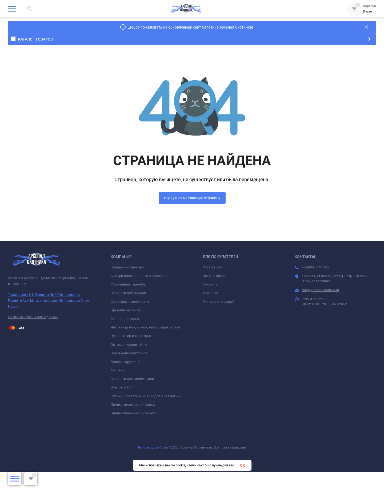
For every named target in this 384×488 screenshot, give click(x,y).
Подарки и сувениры (128, 283)
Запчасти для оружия (128, 309)
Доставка (210, 309)
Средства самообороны (130, 317)
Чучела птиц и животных (131, 352)
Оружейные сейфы (126, 326)
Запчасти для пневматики (132, 394)
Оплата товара (214, 291)
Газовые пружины (125, 377)
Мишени (118, 386)
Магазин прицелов (44, 316)
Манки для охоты (125, 334)
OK (242, 465)
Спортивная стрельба (128, 300)
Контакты (210, 300)
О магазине (212, 283)
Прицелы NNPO (47, 310)
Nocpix (13, 322)
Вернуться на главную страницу (192, 214)
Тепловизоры (69, 310)
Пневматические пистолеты (134, 429)
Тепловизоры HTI (21, 310)
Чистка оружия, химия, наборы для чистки (145, 343)
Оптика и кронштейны (129, 360)
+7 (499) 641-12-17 (342, 17)
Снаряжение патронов (129, 369)
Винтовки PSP (122, 403)
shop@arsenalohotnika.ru (320, 306)
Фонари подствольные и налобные (139, 291)
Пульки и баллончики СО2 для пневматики (146, 412)
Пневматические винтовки (133, 420)
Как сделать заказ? (218, 317)
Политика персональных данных (33, 333)
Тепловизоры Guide (74, 316)
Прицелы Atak (18, 316)
